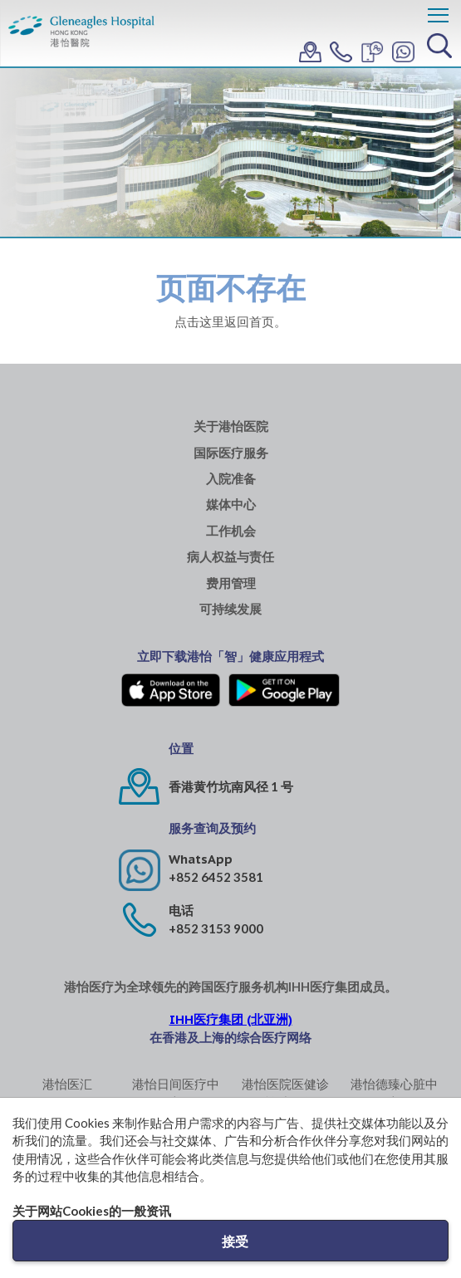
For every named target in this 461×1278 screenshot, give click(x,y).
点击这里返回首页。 (230, 321)
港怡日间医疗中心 (175, 1092)
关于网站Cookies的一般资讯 (91, 1210)
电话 (181, 910)
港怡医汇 (67, 1083)
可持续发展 (230, 609)
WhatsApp (201, 859)
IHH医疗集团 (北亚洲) (230, 1019)
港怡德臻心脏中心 (394, 1092)
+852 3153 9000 (216, 928)
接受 (235, 1241)
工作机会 (231, 531)
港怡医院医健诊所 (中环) (285, 1092)
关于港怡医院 (231, 426)
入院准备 (231, 479)
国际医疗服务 (231, 453)
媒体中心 (231, 504)
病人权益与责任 (230, 557)
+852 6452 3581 (216, 876)
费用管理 (231, 583)
